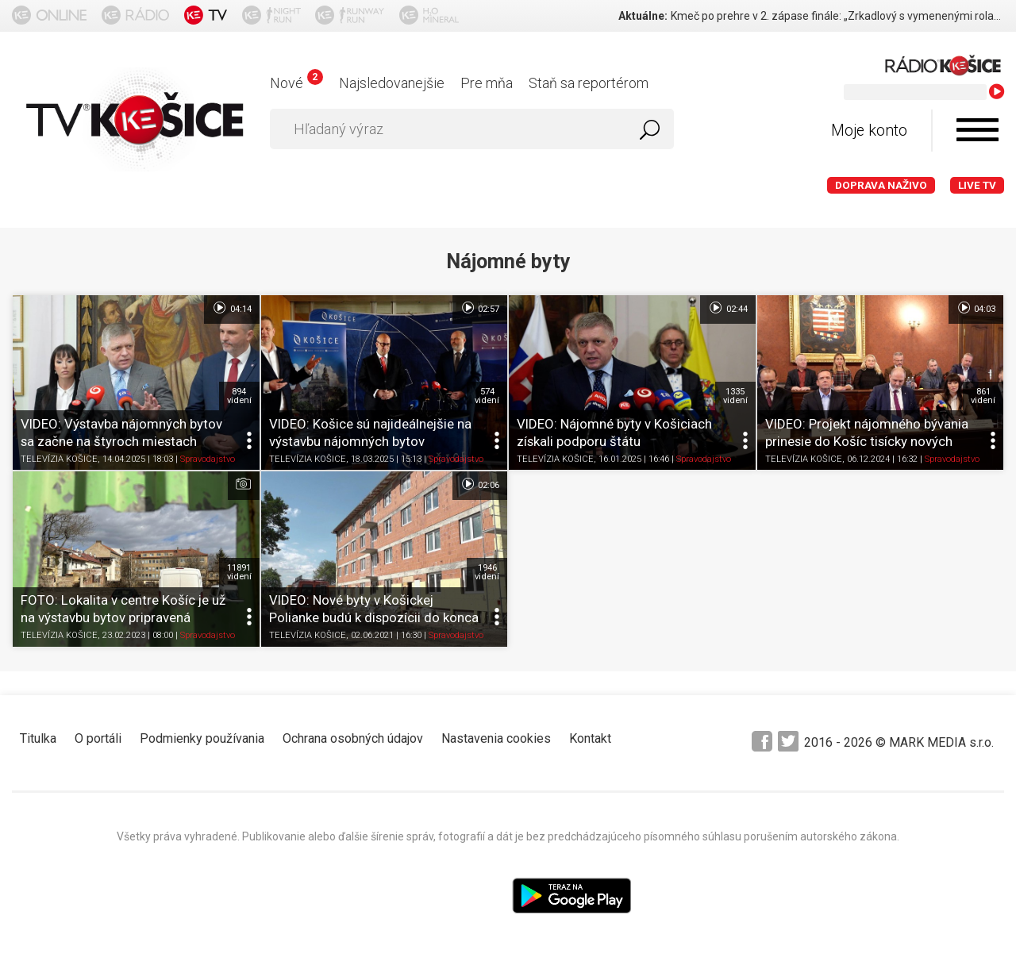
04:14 (231, 308)
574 (487, 396)
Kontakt (590, 738)
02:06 (479, 484)
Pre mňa (486, 83)
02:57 (479, 308)
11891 (239, 572)
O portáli (98, 738)
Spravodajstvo (207, 460)
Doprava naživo (881, 185)
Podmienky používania (202, 738)
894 (239, 396)
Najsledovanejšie (391, 83)
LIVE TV (977, 185)
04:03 (975, 308)
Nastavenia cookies (496, 738)
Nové (296, 83)
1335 (735, 396)
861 (983, 396)
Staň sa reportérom (588, 83)
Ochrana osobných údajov (353, 738)
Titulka (38, 738)
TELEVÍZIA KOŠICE (59, 460)
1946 (487, 572)
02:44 (727, 308)
